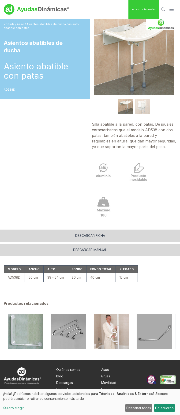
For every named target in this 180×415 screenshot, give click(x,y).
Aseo (21, 24)
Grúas (105, 361)
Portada (9, 24)
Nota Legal (64, 381)
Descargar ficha (90, 221)
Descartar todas (138, 408)
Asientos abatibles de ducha (46, 24)
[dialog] (90, 402)
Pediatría (108, 387)
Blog (59, 361)
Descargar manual (90, 235)
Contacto (63, 374)
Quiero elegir (13, 408)
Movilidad (108, 368)
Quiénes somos (68, 355)
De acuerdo (164, 408)
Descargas (64, 368)
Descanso (109, 374)
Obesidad (108, 381)
